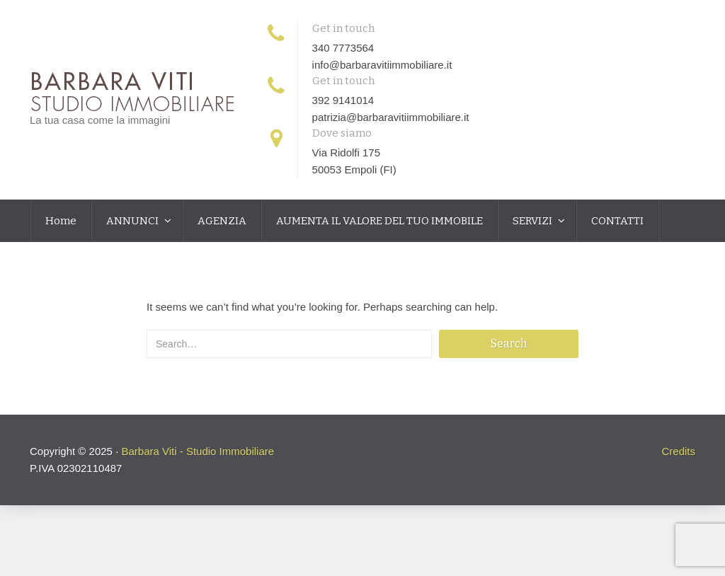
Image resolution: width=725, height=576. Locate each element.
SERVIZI (533, 220)
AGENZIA (222, 220)
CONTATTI (617, 220)
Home (60, 220)
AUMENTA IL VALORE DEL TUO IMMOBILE (379, 220)
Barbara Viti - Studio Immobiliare (197, 451)
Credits (678, 451)
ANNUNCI (133, 220)
